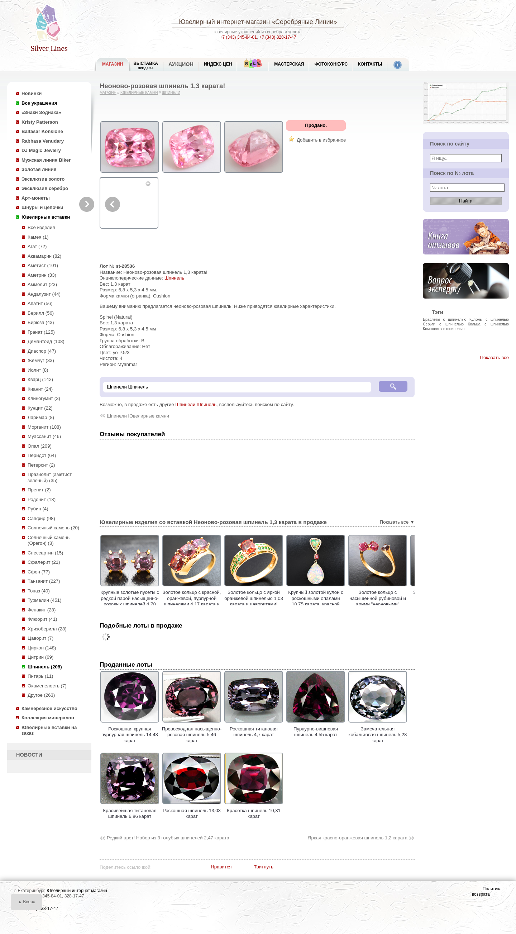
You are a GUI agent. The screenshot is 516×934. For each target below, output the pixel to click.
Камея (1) (38, 237)
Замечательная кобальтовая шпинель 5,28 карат (377, 731)
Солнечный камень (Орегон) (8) (49, 540)
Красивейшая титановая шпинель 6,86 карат (129, 810)
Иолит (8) (38, 370)
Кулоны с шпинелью (489, 319)
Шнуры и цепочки (42, 207)
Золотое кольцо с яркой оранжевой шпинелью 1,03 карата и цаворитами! (253, 598)
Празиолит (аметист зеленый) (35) (50, 477)
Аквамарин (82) (44, 256)
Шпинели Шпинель (195, 404)
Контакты (370, 64)
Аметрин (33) (42, 275)
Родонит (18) (42, 499)
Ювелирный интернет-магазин (224, 21)
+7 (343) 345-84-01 (238, 37)
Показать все (494, 357)
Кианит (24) (40, 389)
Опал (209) (40, 446)
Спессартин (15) (45, 553)
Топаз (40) (39, 591)
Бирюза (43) (41, 322)
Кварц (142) (40, 379)
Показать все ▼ (397, 522)
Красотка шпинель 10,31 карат (253, 810)
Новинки (32, 93)
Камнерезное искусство (49, 708)
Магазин (108, 93)
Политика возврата (487, 891)
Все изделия (41, 227)
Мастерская (289, 64)
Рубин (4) (38, 508)
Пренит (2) (39, 489)
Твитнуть (263, 866)
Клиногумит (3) (44, 398)
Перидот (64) (42, 455)
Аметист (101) (43, 265)
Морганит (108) (44, 427)
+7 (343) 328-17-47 (277, 37)
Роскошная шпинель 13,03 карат (191, 810)
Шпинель (174, 278)
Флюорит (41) (42, 619)
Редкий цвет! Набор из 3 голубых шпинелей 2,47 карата (168, 837)
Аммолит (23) (42, 284)
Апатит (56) (40, 303)
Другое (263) (41, 695)
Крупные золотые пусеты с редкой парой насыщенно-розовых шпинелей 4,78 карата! (129, 601)
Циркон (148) (42, 648)
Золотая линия (39, 169)
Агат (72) (37, 246)
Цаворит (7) (40, 638)
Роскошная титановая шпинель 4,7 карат (253, 728)
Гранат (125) (41, 332)
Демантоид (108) (46, 341)
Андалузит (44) (44, 294)
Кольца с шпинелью (488, 324)
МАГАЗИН (112, 64)
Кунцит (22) (40, 408)
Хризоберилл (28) (47, 629)
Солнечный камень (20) (53, 527)
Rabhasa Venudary (43, 141)
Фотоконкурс (331, 64)
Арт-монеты (36, 198)
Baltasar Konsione (42, 131)
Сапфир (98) (41, 518)
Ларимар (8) (41, 417)
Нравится (221, 866)
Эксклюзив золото (43, 179)
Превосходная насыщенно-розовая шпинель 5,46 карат (192, 731)
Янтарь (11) (40, 676)
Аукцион (181, 64)
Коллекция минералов (48, 717)
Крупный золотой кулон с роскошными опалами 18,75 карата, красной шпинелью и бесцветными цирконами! (315, 604)
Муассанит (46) (44, 436)
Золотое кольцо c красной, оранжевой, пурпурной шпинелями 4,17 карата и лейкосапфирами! (192, 601)
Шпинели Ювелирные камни (138, 416)
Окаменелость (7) (47, 685)
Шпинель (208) (45, 666)
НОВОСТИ (29, 755)
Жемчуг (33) (41, 360)
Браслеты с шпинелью (444, 319)
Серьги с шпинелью (443, 324)
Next (86, 204)
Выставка (145, 65)
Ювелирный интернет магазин (77, 890)
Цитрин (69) (40, 657)
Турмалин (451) (44, 600)
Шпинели (171, 93)
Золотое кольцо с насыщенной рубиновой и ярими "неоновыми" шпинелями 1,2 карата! (377, 601)
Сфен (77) (39, 572)
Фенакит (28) (42, 610)
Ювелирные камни (139, 93)
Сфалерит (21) (44, 562)
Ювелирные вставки (46, 217)
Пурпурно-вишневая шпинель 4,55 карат (315, 728)
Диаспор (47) (42, 351)
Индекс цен (218, 64)
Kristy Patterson (40, 122)
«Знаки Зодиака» (41, 112)
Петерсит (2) (41, 465)
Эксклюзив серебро (45, 188)
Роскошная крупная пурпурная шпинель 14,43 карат (129, 731)
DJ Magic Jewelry (41, 150)
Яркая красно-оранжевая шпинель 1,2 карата (357, 837)
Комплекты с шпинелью (443, 329)
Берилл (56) (41, 313)
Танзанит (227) (44, 581)
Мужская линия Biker (46, 160)
